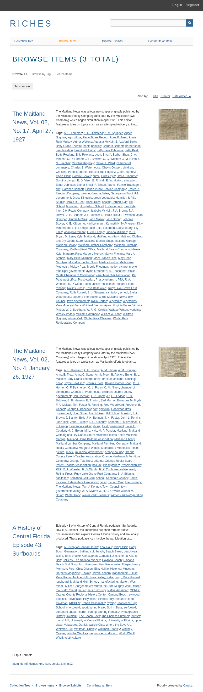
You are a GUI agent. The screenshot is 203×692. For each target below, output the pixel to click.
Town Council (110, 486)
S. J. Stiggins (96, 292)
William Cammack (87, 314)
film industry (113, 564)
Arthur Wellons (82, 141)
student (77, 296)
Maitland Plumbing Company (110, 443)
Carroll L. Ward (105, 163)
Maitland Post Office (82, 249)
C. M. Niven (129, 159)
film (58, 189)
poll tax (97, 465)
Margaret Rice (72, 253)
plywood (134, 594)
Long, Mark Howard (127, 577)
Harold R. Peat (75, 202)
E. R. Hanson (76, 400)
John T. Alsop (78, 422)
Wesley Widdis (65, 314)
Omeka (187, 685)
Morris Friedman (97, 266)
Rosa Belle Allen (95, 288)
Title (155, 96)
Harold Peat (96, 413)
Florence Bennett (73, 189)
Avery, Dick (120, 547)
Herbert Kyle (120, 202)
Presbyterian (86, 279)
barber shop (133, 146)
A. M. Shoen (109, 370)
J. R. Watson (126, 215)
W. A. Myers (89, 491)
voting (76, 491)
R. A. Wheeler (71, 469)
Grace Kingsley (82, 197)
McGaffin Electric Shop (83, 262)
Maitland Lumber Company (95, 245)
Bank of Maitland (112, 379)
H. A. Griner (80, 413)
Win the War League (80, 633)
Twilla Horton (99, 301)
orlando (98, 460)
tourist (60, 620)
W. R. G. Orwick (96, 309)
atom (15, 663)
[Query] (152, 23)
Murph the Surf (103, 586)
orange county (114, 452)
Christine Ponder (66, 172)
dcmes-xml (36, 663)
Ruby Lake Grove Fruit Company (95, 473)
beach (100, 551)
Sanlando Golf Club (82, 478)
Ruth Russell (78, 292)
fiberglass (91, 564)
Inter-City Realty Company (73, 210)
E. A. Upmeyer (100, 396)
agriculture (74, 137)
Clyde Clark (63, 176)
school (124, 292)
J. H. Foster (111, 417)
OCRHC (135, 590)
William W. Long (111, 314)
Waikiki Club (96, 624)
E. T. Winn (92, 400)
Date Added (180, 96)
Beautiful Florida (84, 150)
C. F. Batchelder (76, 387)
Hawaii (85, 573)
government (63, 197)
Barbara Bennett (113, 146)
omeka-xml (59, 663)
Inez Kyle (129, 206)
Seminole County (117, 478)
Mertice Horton (108, 262)
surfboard (130, 607)
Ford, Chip (75, 568)
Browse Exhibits (112, 41)
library (129, 228)
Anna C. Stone (84, 374)
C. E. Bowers (93, 159)
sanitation (112, 292)
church (83, 172)
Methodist (62, 266)
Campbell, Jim (108, 555)
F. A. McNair (63, 404)
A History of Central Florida (81, 547)
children (128, 167)
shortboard (73, 607)
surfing (92, 611)
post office (69, 279)
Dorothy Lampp (65, 180)
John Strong (113, 219)
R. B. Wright (89, 469)
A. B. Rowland (73, 370)
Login (177, 5)
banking (96, 146)
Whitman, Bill (64, 629)
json (47, 663)
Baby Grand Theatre (69, 146)
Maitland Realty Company (113, 249)
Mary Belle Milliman (79, 258)
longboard (62, 581)
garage (85, 193)
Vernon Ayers (102, 305)
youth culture (72, 637)
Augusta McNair (103, 141)
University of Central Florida (88, 620)
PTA (120, 279)
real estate (107, 284)
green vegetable (104, 197)
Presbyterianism (106, 279)
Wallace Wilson (118, 309)
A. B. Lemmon (73, 133)
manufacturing (109, 581)
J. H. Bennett (74, 215)
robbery (61, 288)
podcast (61, 599)
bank (86, 146)
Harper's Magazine (68, 573)
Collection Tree (23, 41)
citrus (92, 172)
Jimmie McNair (77, 219)
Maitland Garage (125, 240)
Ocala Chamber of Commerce (75, 275)
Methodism (127, 262)
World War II (127, 633)
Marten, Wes (127, 581)
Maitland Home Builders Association (90, 439)
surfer (82, 611)
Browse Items (68, 41)
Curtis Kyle (108, 176)
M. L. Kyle (90, 430)
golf (95, 409)
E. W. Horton (114, 180)
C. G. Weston (111, 159)
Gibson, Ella (91, 568)
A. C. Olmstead (93, 133)
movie (133, 266)
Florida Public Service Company (105, 189)
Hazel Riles (93, 202)
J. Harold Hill (109, 215)
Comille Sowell (81, 176)
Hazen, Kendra (101, 573)
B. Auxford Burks (126, 141)
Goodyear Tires (121, 409)
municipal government (70, 271)
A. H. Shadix (92, 370)
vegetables (130, 301)
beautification (64, 150)
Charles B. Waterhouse (86, 167)
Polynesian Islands (95, 599)
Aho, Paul (106, 547)
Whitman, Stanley (109, 629)
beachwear (131, 551)
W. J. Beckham (75, 309)
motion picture (119, 266)
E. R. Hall (98, 180)
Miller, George (74, 586)
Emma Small (85, 184)
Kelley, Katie (105, 577)
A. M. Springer (113, 133)
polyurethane (117, 599)
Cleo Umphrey (126, 172)
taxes (103, 482)
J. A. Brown (119, 210)
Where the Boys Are (118, 624)
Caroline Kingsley (83, 163)
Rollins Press (75, 288)
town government (78, 301)
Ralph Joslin (91, 284)
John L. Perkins (131, 417)
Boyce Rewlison (74, 383)
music (82, 590)
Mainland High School (84, 581)
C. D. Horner (75, 159)
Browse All (19, 74)
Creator (165, 96)
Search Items (63, 74)
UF (67, 620)
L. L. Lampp (79, 228)
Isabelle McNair (101, 210)
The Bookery (92, 296)
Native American (117, 590)
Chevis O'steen (111, 167)
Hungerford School (92, 206)
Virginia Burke (122, 305)
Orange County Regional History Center (81, 594)
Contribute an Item (160, 41)
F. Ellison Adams (104, 184)
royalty (111, 603)
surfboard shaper (67, 611)
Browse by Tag (41, 74)
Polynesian (75, 599)
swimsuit (71, 616)
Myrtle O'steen (94, 271)
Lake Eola (95, 228)
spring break (97, 607)
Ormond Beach (118, 594)
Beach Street (114, 551)
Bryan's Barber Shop (115, 154)
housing (126, 413)
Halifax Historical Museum (117, 568)
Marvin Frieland (114, 253)
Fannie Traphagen (128, 184)
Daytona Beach (112, 560)
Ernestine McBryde (129, 400)
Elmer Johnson (65, 184)
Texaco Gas (115, 482)
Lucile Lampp (95, 232)
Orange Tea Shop (81, 460)
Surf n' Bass (114, 607)
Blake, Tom (63, 555)
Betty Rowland (65, 154)
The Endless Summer (115, 616)
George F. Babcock (79, 409)
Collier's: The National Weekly (82, 560)
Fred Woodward (113, 404)
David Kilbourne (127, 176)
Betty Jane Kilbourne (110, 150)
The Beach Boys (89, 616)
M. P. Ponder (107, 430)
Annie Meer (102, 374)
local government (74, 232)
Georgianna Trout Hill (124, 193)
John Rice (62, 422)
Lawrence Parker (80, 426)
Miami (60, 586)
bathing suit (87, 551)
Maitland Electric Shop (98, 240)
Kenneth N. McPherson (120, 223)
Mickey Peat (77, 266)
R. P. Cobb (75, 284)
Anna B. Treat (118, 137)
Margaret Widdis (89, 448)
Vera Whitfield (84, 305)
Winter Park (75, 318)
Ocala (130, 271)
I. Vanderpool (113, 206)
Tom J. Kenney (91, 486)
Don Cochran (81, 396)
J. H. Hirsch (91, 215)
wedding (134, 309)
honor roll (72, 206)
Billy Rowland (84, 154)
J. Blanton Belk (75, 417)
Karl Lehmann (95, 223)
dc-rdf (24, 663)
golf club (104, 409)
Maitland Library (66, 245)
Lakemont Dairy (113, 228)
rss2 (70, 663)
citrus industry (106, 172)
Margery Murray (93, 253)
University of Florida (120, 620)
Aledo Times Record (95, 137)
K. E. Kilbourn (97, 422)
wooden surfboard (105, 633)
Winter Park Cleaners (98, 318)
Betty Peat (131, 150)
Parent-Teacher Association (113, 275)
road (132, 469)
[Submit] (189, 23)
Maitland (89, 236)
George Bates (100, 193)
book (98, 154)
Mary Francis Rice (105, 258)
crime (96, 176)
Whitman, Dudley (85, 629)
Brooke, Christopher (84, 555)
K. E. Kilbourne (75, 223)
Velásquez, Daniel (75, 624)
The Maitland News (114, 296)
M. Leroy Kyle (73, 236)
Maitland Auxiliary (107, 236)
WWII (59, 637)
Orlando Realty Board (118, 460)
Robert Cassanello (93, 603)
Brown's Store (94, 383)
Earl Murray (108, 400)
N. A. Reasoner (115, 271)
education (130, 180)
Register (193, 5)
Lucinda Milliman (116, 232)
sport (84, 607)
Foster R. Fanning (90, 404)
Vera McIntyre (65, 305)
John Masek (96, 219)
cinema (123, 555)
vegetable (115, 301)
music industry (96, 590)
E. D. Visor (84, 180)
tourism (135, 616)
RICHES (31, 23)
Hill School (112, 413)
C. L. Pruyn (95, 387)
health (106, 202)
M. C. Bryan (75, 430)
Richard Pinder (125, 284)
